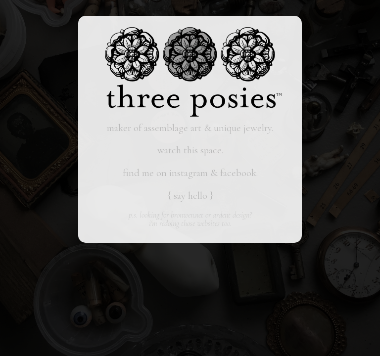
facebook (238, 173)
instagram (188, 173)
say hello (190, 195)
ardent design (231, 215)
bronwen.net (187, 215)
